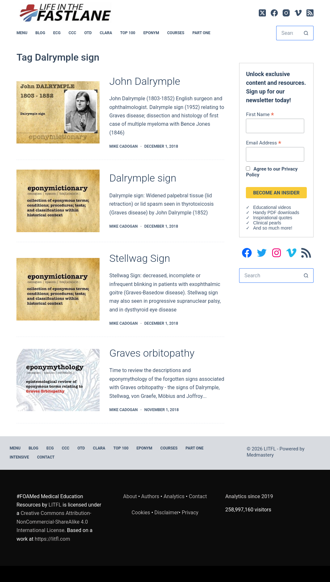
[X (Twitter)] (262, 12)
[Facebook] (274, 12)
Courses (175, 33)
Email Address (263, 142)
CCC (72, 33)
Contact (45, 457)
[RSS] (310, 12)
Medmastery (260, 455)
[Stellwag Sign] (58, 289)
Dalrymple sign (142, 178)
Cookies (141, 512)
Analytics (173, 496)
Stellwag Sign (139, 258)
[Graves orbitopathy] (58, 380)
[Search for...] (287, 33)
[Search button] (306, 33)
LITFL (55, 505)
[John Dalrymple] (58, 112)
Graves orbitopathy (151, 353)
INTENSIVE (19, 457)
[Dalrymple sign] (58, 201)
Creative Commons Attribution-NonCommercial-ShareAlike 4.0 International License (53, 521)
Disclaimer (166, 512)
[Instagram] (286, 12)
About (130, 496)
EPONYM (151, 33)
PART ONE (201, 33)
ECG (57, 33)
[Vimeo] (298, 12)
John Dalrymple (144, 81)
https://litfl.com (52, 539)
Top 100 (127, 33)
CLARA (106, 33)
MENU (21, 33)
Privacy (190, 512)
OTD (88, 33)
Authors (150, 496)
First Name (260, 114)
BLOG (40, 33)
